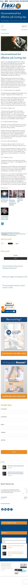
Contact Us (10, 568)
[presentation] (12, 445)
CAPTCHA (3, 440)
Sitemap (3, 569)
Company (3, 432)
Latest (15, 258)
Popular (15, 255)
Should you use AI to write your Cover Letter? (4, 200)
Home (1, 1)
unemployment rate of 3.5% (13, 61)
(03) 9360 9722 (23, 1)
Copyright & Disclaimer (6, 566)
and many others (10, 67)
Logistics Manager (5, 497)
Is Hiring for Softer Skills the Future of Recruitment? (10, 232)
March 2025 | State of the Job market (16, 465)
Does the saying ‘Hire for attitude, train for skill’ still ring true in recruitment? (14, 233)
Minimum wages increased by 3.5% (14, 277)
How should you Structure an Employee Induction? (12, 267)
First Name (4, 409)
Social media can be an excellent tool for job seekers (12, 93)
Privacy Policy (4, 568)
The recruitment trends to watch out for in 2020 (4, 218)
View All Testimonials (5, 503)
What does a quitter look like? (20, 200)
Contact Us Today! (14, 1)
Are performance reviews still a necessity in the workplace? (12, 202)
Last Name (4, 416)
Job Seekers (6, 20)
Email (2, 424)
